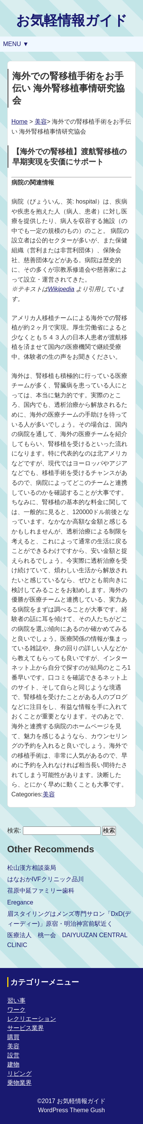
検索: (14, 830)
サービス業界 (25, 1028)
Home (19, 121)
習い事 (16, 1000)
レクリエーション (31, 1019)
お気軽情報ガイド (71, 20)
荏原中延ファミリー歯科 (40, 890)
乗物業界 (19, 1082)
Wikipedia (61, 289)
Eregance (20, 902)
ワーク (16, 1009)
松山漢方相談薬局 (31, 867)
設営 (13, 1055)
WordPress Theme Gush (71, 1110)
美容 (41, 121)
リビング (19, 1073)
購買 (13, 1037)
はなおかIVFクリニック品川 (45, 879)
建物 (13, 1064)
